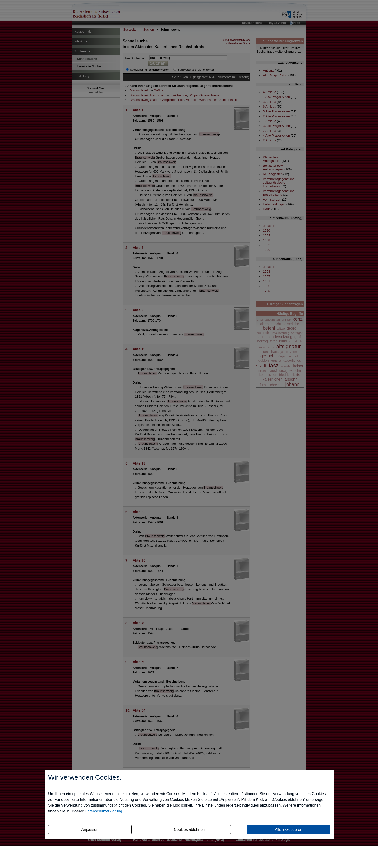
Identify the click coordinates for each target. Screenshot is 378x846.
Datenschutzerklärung (103, 811)
